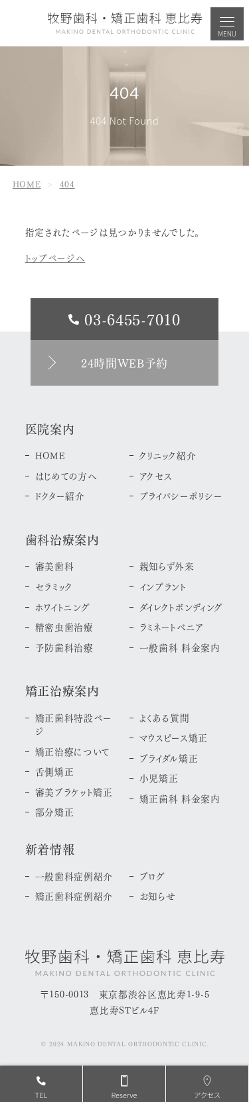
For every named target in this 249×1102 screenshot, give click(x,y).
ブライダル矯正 (169, 758)
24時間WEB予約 (124, 362)
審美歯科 (54, 566)
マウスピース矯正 (173, 737)
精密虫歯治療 (64, 627)
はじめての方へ (66, 475)
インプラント (163, 586)
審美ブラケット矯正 (74, 792)
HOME (50, 455)
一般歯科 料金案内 (179, 647)
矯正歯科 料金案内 (179, 798)
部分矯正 (54, 811)
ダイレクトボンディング (181, 607)
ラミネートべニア (171, 627)
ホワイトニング (62, 607)
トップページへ (55, 257)
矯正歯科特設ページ (73, 724)
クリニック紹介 (168, 455)
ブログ (152, 876)
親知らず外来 (167, 566)
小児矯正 (159, 778)
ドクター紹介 (60, 495)
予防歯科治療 (64, 647)
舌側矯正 (54, 771)
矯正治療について (72, 751)
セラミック (54, 586)
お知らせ (157, 896)
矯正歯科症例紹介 (74, 896)
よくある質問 (164, 717)
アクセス (156, 475)
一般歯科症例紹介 (74, 876)
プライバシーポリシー (181, 495)
